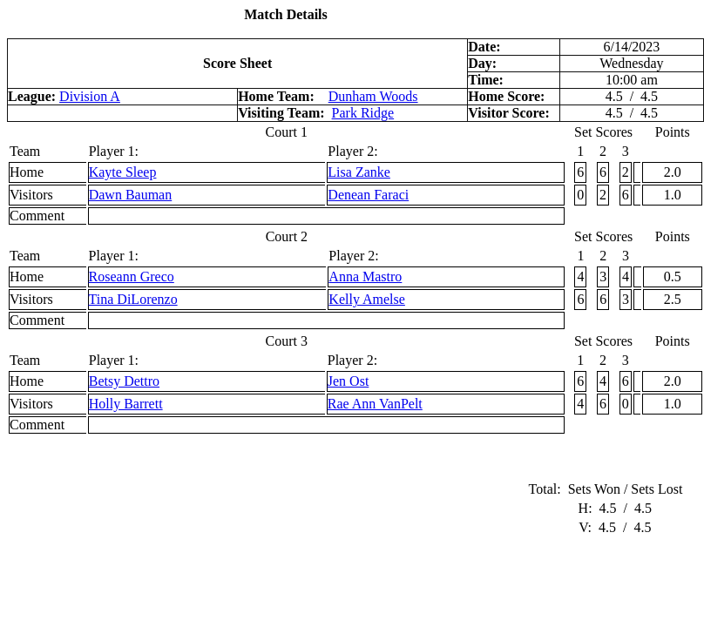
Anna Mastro (365, 276)
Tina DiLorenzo (133, 299)
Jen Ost (348, 381)
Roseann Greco (131, 276)
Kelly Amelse (366, 299)
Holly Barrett (126, 403)
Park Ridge (363, 112)
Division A (89, 96)
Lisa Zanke (359, 172)
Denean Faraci (368, 194)
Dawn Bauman (131, 194)
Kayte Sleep (123, 172)
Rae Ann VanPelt (375, 403)
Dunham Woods (373, 96)
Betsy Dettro (124, 381)
